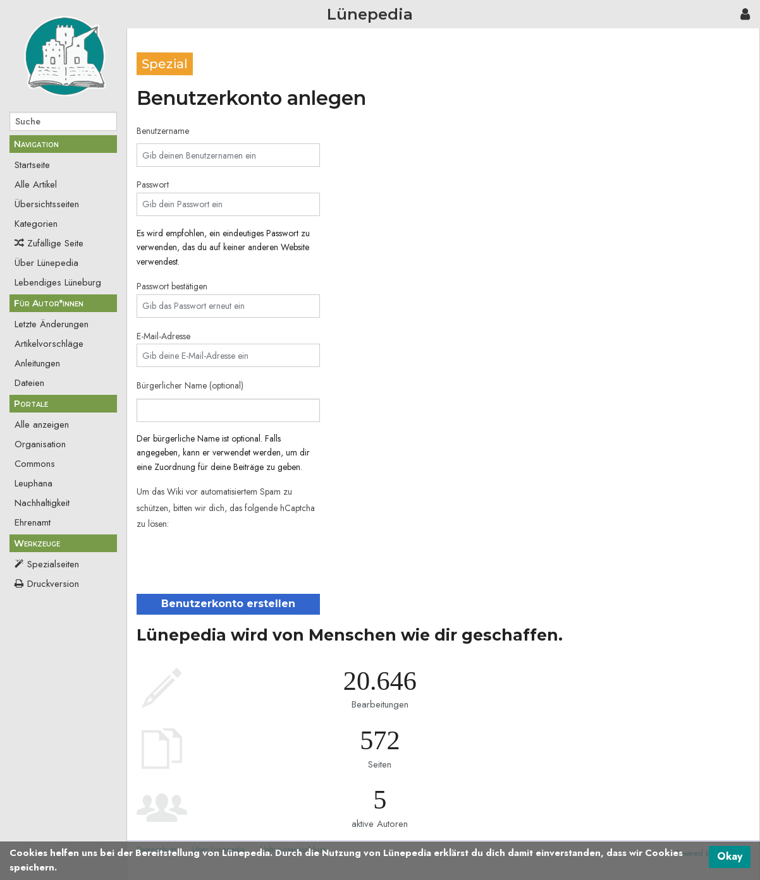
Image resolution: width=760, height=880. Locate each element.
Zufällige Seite (55, 243)
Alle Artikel (36, 184)
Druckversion (53, 584)
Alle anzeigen (42, 424)
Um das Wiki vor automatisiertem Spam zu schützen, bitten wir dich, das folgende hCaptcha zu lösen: (226, 507)
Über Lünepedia (46, 263)
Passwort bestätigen (172, 286)
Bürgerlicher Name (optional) (190, 385)
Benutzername (163, 130)
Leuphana (33, 483)
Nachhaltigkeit (42, 503)
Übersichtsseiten (47, 204)
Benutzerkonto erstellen (228, 604)
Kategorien (36, 224)
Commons (35, 464)
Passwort (153, 184)
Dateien (29, 383)
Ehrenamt (33, 522)
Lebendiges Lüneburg (58, 282)
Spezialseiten (53, 564)
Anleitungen (37, 363)
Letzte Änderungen (52, 324)
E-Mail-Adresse (163, 336)
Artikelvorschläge (49, 344)
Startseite (32, 165)
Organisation (40, 444)
